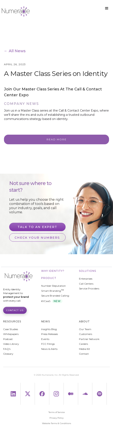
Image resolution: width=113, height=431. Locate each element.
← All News (14, 51)
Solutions (87, 270)
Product (48, 278)
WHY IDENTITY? (52, 270)
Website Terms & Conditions (56, 423)
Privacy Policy (56, 418)
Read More (57, 139)
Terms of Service (56, 412)
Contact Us (15, 310)
